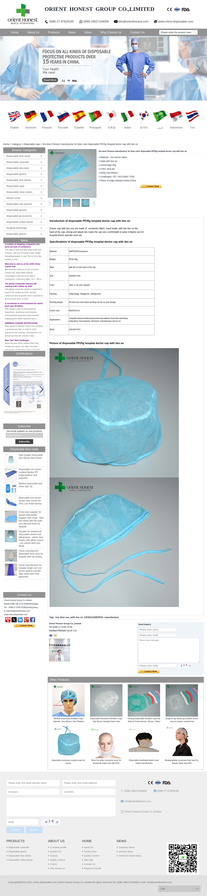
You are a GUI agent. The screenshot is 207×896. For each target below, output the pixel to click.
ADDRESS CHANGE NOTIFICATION (21, 324)
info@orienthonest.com (133, 21)
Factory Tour (90, 851)
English (14, 127)
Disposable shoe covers (19, 192)
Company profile (58, 847)
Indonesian (176, 127)
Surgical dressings (16, 228)
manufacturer (112, 617)
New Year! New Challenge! (17, 341)
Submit (15, 830)
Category (16, 144)
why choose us (57, 868)
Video (88, 32)
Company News (127, 847)
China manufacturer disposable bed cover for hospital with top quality (31, 554)
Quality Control (57, 860)
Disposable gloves (16, 234)
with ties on (77, 617)
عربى (160, 127)
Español (79, 127)
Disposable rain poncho (19, 204)
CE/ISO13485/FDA (94, 617)
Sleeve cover (13, 198)
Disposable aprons (16, 210)
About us (56, 841)
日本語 (111, 127)
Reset (34, 830)
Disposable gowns (16, 174)
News (72, 32)
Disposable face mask (18, 156)
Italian (127, 127)
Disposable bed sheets (18, 180)
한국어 (144, 127)
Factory (54, 855)
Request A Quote (92, 868)
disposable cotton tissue (19, 222)
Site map (88, 860)
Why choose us (110, 32)
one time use (62, 617)
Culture (53, 864)
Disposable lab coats (17, 168)
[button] (41, 389)
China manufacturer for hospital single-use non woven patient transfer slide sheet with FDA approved (30, 571)
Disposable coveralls (17, 162)
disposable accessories (19, 216)
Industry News (126, 851)
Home (15, 32)
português (95, 127)
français (47, 127)
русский (63, 127)
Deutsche (30, 127)
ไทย (192, 127)
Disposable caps (32, 144)
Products (54, 32)
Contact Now (24, 625)
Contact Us (137, 32)
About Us (33, 32)
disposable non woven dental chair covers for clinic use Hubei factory (30, 500)
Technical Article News (130, 855)
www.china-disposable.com (175, 21)
